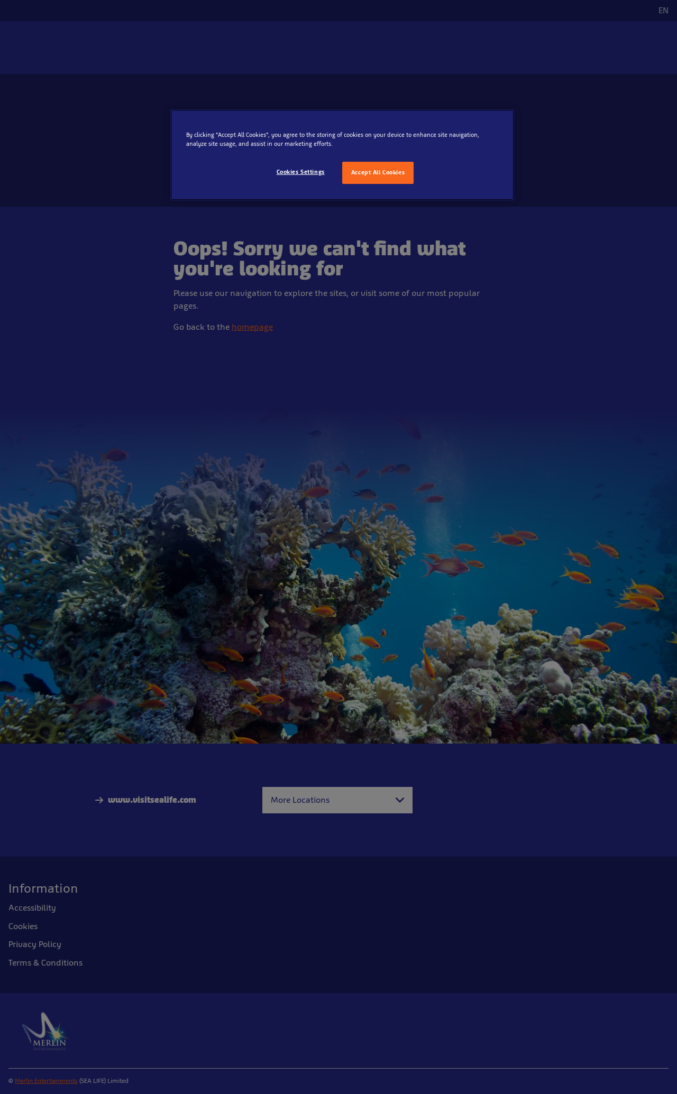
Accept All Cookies (378, 172)
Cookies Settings (301, 171)
